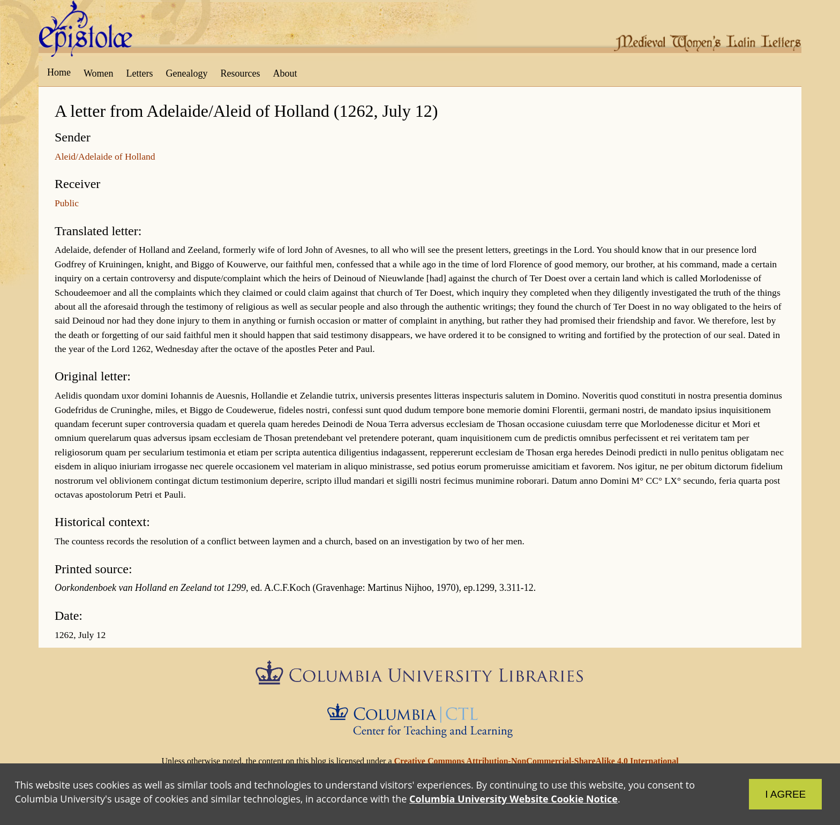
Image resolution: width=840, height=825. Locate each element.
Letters (139, 73)
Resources (240, 73)
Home (59, 72)
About (285, 73)
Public (67, 203)
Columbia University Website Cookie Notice (515, 796)
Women (99, 73)
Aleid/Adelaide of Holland (105, 156)
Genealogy (187, 73)
